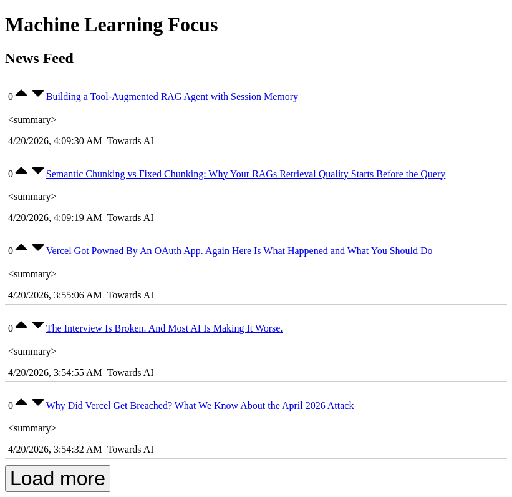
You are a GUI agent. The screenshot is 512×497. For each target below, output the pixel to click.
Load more (57, 478)
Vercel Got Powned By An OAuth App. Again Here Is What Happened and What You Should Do (239, 250)
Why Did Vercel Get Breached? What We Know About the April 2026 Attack (200, 405)
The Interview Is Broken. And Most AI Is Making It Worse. (164, 328)
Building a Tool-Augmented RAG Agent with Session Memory (172, 96)
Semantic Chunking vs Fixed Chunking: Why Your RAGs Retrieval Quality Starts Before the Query (246, 174)
